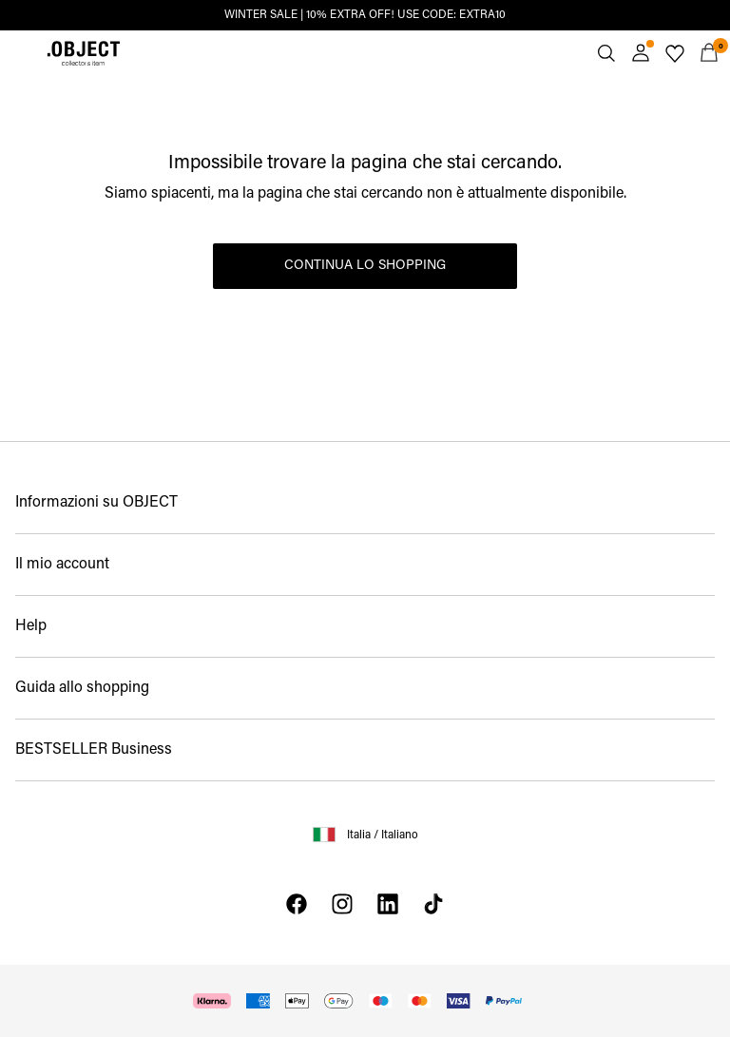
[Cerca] (606, 53)
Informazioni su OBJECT (96, 502)
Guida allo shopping (82, 688)
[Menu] (21, 53)
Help (31, 626)
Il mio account (62, 564)
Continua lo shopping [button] (365, 266)
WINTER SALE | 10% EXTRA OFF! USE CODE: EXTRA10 (365, 15)
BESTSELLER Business (93, 750)
